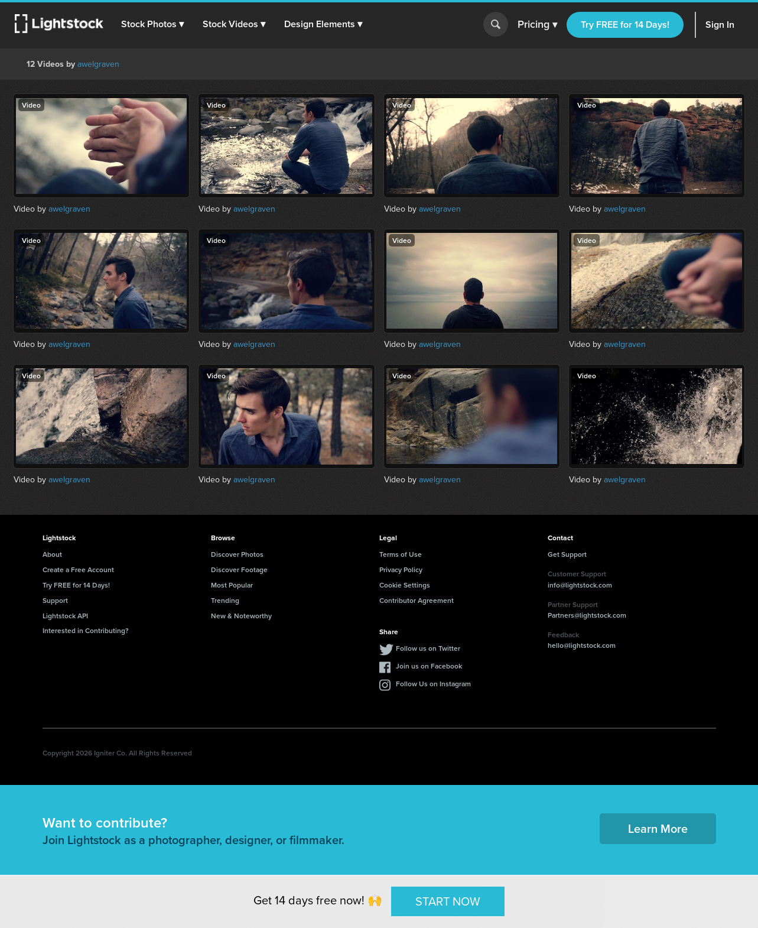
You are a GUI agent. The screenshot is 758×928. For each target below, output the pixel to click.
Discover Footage (239, 569)
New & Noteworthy (241, 616)
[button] (153, 24)
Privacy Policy (400, 569)
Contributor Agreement (416, 600)
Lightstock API (65, 616)
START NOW (447, 901)
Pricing (537, 25)
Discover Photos (237, 554)
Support (55, 600)
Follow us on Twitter (428, 648)
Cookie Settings (404, 585)
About (52, 554)
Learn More (658, 828)
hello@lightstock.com (582, 645)
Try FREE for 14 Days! (625, 24)
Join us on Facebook (429, 666)
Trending (225, 600)
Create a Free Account (78, 569)
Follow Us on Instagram (433, 684)
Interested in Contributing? (86, 630)
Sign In (719, 24)
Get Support (567, 554)
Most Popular (232, 585)
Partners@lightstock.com (587, 615)
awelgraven (98, 64)
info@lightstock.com (580, 585)
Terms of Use (400, 554)
